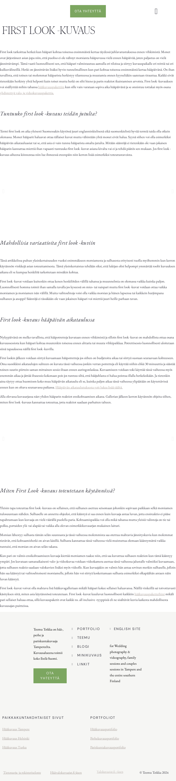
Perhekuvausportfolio (104, 738)
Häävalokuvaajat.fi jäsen (66, 772)
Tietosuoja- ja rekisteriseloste (22, 772)
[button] (156, 11)
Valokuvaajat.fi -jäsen (110, 772)
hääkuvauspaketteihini (150, 594)
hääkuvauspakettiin (51, 87)
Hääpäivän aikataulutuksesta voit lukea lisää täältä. (89, 387)
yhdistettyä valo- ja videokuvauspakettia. (27, 93)
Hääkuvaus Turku (14, 747)
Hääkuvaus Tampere (16, 729)
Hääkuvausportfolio (103, 729)
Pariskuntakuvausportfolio (108, 747)
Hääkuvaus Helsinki (15, 738)
